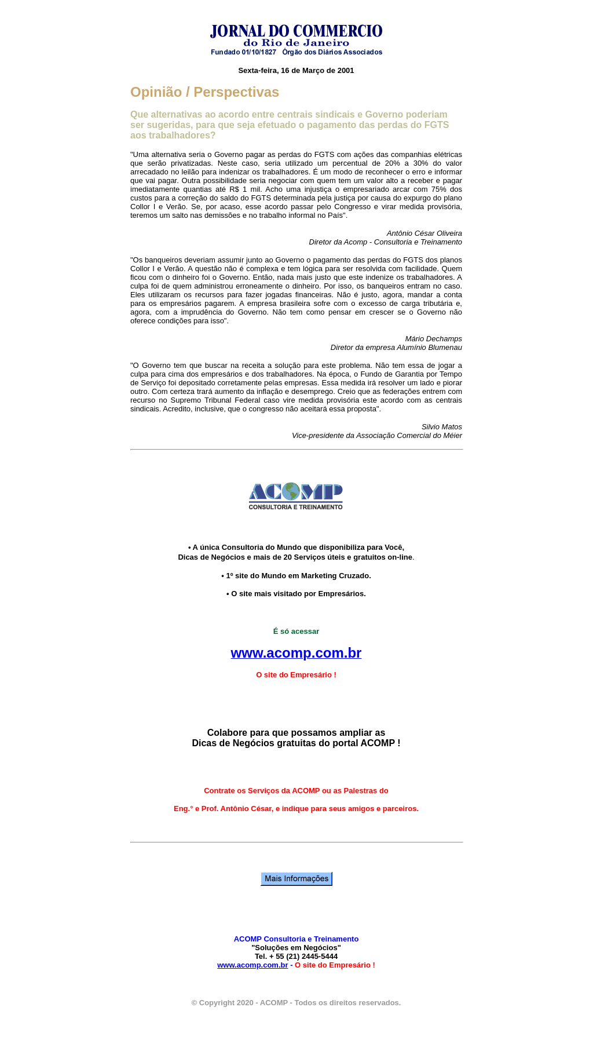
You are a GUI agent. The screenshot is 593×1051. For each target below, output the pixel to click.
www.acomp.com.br (252, 965)
